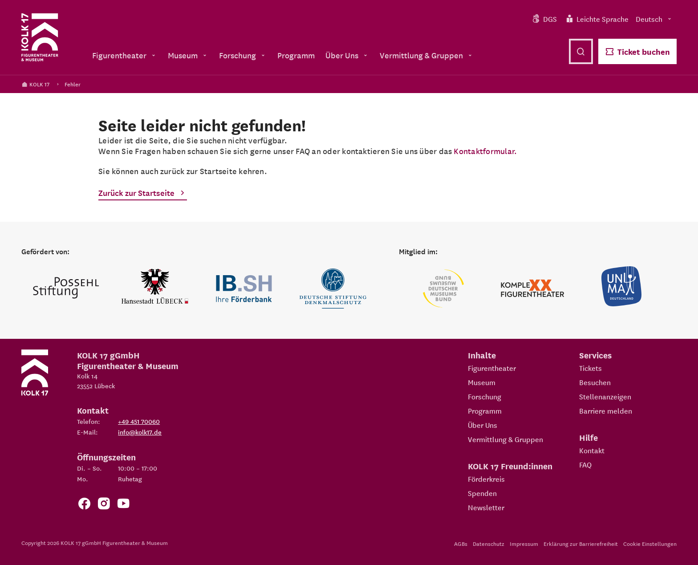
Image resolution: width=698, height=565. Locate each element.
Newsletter (486, 507)
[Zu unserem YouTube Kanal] (123, 505)
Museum (481, 382)
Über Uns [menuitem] (347, 55)
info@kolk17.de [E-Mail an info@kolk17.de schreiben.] (140, 432)
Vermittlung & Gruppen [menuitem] (427, 55)
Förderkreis (486, 478)
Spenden (482, 493)
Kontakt (592, 450)
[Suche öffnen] (581, 51)
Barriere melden (605, 410)
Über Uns (482, 424)
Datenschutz (488, 543)
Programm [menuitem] (296, 55)
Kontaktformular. (485, 151)
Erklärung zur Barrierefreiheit (581, 543)
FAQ (585, 464)
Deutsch (654, 18)
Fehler (73, 84)
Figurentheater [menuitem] (124, 55)
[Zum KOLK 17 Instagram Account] (104, 505)
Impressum (524, 543)
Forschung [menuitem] (243, 55)
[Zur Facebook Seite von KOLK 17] (84, 505)
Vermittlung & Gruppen (505, 439)
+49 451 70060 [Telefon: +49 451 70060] (139, 421)
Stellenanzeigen (605, 396)
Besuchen (595, 382)
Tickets (590, 367)
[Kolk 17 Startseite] (39, 37)
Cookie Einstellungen (650, 543)
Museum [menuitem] (188, 55)
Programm (485, 410)
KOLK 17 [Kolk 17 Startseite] (35, 84)
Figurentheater (492, 367)
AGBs (460, 543)
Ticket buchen (637, 51)
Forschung (484, 396)
